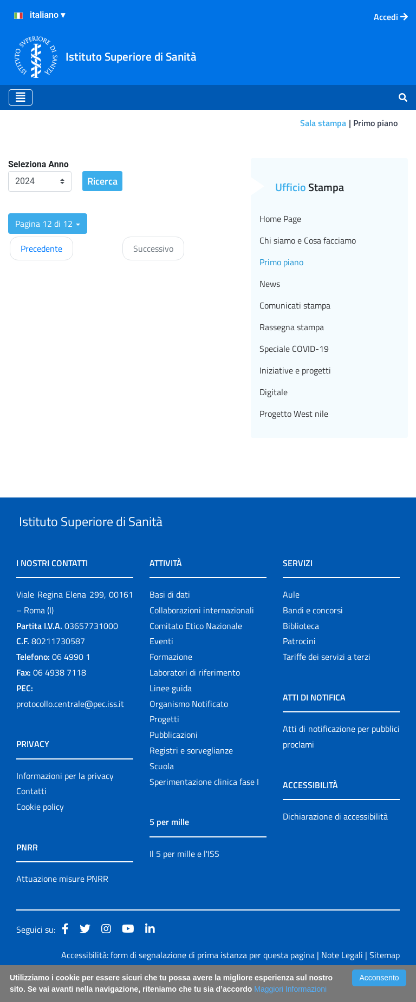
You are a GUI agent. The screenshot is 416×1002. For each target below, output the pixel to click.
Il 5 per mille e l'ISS (184, 878)
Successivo (153, 248)
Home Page (280, 218)
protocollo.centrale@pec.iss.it (70, 728)
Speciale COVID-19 (294, 348)
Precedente (41, 248)
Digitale (273, 391)
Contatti (31, 816)
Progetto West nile (293, 413)
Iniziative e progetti (295, 370)
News (269, 283)
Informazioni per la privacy (65, 800)
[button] (47, 223)
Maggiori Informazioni (290, 989)
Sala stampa (323, 122)
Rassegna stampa (291, 326)
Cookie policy (40, 831)
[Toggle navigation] (20, 97)
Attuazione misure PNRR (62, 903)
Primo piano (281, 262)
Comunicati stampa (294, 305)
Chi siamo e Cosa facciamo (307, 240)
